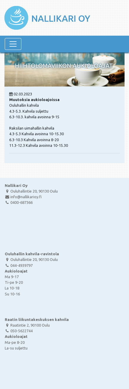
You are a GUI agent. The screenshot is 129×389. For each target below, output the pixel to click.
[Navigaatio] (13, 44)
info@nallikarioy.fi (23, 197)
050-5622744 (19, 331)
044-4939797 (19, 265)
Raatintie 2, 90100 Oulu (27, 325)
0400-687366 (19, 202)
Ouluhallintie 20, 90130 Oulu (31, 191)
